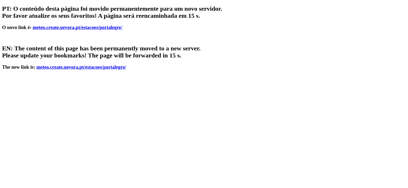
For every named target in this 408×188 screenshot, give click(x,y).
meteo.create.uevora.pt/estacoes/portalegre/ (77, 27)
